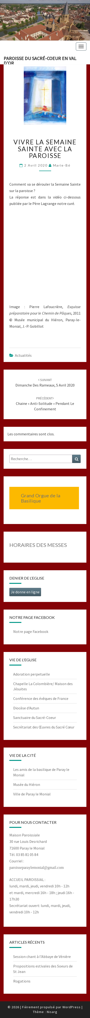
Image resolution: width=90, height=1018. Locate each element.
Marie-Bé (62, 165)
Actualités (23, 355)
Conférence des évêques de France (40, 698)
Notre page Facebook (30, 631)
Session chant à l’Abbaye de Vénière (42, 956)
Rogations (21, 981)
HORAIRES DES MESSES (38, 545)
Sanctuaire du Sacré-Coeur (34, 717)
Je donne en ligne (25, 592)
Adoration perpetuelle (31, 674)
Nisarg (52, 1012)
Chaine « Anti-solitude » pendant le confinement (45, 403)
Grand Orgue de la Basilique (40, 498)
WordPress (71, 1007)
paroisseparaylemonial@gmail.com (36, 867)
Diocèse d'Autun (26, 708)
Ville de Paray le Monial (32, 794)
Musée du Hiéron (26, 784)
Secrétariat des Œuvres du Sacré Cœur (43, 727)
